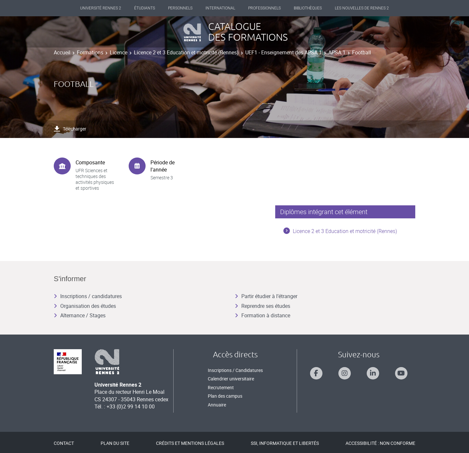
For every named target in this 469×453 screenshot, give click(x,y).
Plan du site (115, 443)
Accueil (62, 52)
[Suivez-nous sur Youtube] (401, 373)
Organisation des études (85, 305)
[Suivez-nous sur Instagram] (344, 373)
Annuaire (217, 405)
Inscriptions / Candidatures (235, 370)
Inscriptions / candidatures (88, 296)
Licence (118, 52)
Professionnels (264, 8)
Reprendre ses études (262, 305)
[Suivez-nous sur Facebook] (316, 373)
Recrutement (221, 387)
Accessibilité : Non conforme (380, 443)
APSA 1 (337, 52)
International (220, 8)
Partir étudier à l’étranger (266, 296)
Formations (90, 52)
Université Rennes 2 (100, 8)
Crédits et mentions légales (190, 443)
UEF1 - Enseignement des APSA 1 (283, 52)
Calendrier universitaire (231, 379)
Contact (64, 443)
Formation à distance (262, 315)
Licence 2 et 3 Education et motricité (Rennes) (186, 52)
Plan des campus (225, 396)
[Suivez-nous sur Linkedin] (373, 373)
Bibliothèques (308, 8)
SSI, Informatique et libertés (285, 443)
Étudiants (144, 8)
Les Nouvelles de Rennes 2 (362, 8)
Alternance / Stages (80, 315)
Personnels (180, 8)
